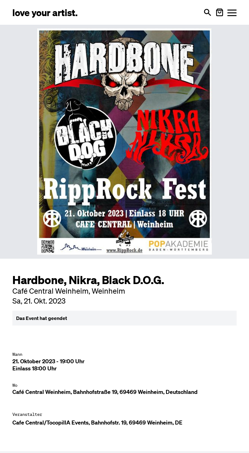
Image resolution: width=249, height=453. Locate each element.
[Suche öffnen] (207, 12)
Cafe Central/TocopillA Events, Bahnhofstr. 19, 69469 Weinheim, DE (97, 422)
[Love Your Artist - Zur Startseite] (45, 12)
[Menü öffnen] (232, 12)
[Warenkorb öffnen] (220, 12)
